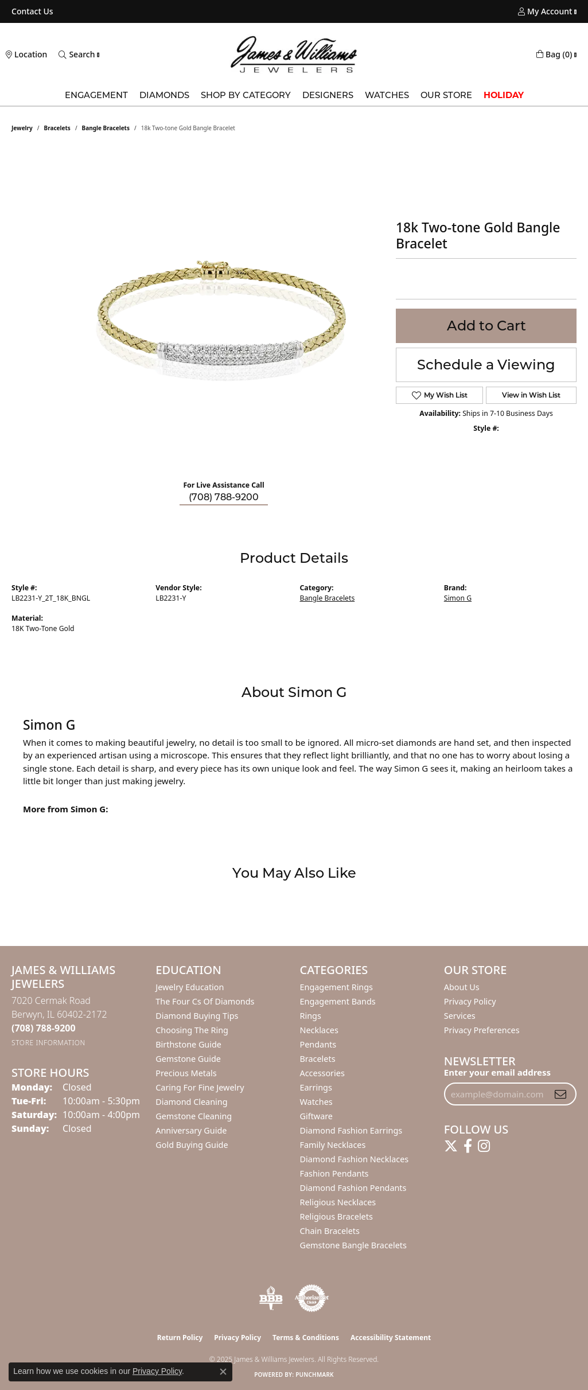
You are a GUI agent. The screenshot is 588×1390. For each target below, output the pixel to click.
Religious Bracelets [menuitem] (336, 1216)
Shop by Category (246, 95)
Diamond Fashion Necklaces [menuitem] (354, 1159)
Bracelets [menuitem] (318, 1058)
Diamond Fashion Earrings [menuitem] (351, 1130)
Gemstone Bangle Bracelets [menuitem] (353, 1245)
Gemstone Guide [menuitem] (188, 1058)
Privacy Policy (470, 1001)
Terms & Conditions (305, 1337)
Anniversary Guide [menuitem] (191, 1130)
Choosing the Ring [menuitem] (191, 1030)
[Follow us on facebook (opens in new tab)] (468, 1146)
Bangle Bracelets (106, 128)
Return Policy (180, 1337)
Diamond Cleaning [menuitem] (191, 1101)
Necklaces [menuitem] (319, 1030)
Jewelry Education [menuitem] (189, 987)
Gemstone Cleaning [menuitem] (193, 1116)
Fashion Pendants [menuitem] (334, 1173)
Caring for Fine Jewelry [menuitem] (199, 1087)
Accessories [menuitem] (322, 1073)
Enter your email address (497, 1072)
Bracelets (57, 128)
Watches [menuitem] (316, 1101)
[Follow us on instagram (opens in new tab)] (484, 1146)
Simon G (458, 598)
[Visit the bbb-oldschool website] (271, 1298)
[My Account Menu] (545, 11)
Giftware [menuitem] (316, 1116)
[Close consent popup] (223, 1371)
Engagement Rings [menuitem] (336, 987)
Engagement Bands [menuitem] (338, 1001)
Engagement (96, 95)
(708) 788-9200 (224, 497)
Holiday (504, 95)
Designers (327, 95)
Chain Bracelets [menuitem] (330, 1230)
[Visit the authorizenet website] (312, 1298)
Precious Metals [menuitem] (185, 1073)
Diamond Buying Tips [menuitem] (196, 1015)
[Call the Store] (43, 1028)
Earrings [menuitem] (316, 1087)
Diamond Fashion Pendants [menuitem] (353, 1187)
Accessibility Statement (391, 1337)
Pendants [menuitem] (318, 1044)
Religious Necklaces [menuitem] (338, 1202)
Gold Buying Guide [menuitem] (191, 1144)
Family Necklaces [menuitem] (333, 1144)
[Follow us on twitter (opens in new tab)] (451, 1146)
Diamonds (164, 95)
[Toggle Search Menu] (77, 54)
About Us (462, 987)
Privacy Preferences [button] (482, 1030)
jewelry (22, 128)
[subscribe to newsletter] (560, 1094)
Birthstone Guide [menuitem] (188, 1044)
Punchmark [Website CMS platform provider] (314, 1374)
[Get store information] (48, 1043)
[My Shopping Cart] (554, 54)
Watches (387, 95)
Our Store (446, 95)
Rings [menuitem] (310, 1015)
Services (460, 1015)
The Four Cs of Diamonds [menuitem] (204, 1001)
